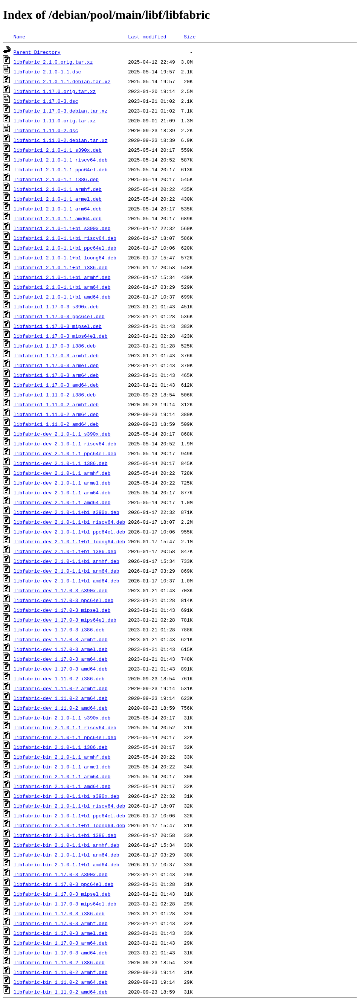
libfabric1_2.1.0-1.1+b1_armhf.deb (62, 277)
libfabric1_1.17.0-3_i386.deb (55, 345)
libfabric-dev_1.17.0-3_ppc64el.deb (63, 600)
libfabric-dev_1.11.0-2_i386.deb (59, 678)
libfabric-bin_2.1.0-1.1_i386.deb (61, 747)
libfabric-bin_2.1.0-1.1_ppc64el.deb (65, 737)
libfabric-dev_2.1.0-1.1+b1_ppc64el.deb (69, 531)
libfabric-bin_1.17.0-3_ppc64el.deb (63, 884)
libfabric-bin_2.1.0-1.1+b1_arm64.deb (66, 854)
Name (19, 36)
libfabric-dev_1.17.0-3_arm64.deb (61, 658)
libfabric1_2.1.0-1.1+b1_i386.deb (61, 267)
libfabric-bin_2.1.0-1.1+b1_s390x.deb (66, 796)
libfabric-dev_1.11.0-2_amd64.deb (61, 707)
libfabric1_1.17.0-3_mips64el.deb (61, 335)
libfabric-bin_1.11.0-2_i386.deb (59, 962)
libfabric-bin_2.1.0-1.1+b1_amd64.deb (66, 864)
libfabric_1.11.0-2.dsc (46, 130)
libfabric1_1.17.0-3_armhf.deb (56, 355)
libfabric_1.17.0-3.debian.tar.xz (61, 110)
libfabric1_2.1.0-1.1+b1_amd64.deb (62, 296)
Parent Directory (37, 52)
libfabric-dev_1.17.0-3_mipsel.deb (62, 610)
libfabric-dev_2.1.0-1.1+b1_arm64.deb (66, 570)
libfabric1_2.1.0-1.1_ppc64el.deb (61, 169)
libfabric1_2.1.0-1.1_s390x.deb (58, 149)
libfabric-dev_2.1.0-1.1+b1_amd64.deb (66, 580)
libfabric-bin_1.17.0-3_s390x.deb (61, 874)
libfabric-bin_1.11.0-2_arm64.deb (61, 982)
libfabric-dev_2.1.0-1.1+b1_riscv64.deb (69, 521)
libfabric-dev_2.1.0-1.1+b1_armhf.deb (66, 561)
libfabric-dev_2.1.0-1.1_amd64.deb (62, 502)
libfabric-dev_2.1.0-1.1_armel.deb (62, 482)
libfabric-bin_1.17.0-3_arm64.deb (61, 942)
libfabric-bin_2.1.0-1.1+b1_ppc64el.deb (69, 815)
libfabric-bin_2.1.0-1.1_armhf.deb (62, 756)
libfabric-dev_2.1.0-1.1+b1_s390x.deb (66, 512)
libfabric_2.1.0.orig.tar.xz (53, 61)
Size (189, 36)
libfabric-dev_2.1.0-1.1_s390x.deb (62, 433)
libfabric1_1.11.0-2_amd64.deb (56, 424)
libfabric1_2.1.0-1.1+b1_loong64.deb (65, 257)
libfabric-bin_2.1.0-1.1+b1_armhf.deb (66, 844)
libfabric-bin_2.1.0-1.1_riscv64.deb (65, 727)
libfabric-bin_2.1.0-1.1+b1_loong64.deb (69, 825)
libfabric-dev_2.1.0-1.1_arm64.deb (62, 492)
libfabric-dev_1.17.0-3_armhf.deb (61, 639)
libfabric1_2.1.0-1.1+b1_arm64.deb (62, 287)
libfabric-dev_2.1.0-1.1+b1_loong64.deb (69, 541)
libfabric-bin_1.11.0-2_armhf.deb (61, 972)
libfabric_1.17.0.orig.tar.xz (55, 91)
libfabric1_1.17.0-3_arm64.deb (56, 375)
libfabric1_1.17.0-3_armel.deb (56, 365)
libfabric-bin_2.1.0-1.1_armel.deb (62, 766)
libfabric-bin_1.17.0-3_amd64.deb (61, 952)
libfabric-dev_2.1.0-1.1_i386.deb (61, 463)
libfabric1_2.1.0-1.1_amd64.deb (58, 218)
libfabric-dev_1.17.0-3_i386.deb (59, 629)
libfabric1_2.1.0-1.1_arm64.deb (58, 208)
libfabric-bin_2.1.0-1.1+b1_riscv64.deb (69, 805)
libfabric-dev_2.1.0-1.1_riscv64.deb (65, 443)
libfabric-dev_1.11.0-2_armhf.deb (61, 688)
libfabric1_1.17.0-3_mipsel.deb (58, 326)
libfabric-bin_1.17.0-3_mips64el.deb (65, 903)
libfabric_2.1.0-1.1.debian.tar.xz (62, 81)
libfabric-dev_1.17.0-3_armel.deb (61, 649)
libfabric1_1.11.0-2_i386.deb (55, 394)
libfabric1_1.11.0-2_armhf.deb (56, 404)
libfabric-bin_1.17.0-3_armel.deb (61, 933)
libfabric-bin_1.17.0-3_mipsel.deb (62, 893)
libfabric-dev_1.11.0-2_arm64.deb (61, 698)
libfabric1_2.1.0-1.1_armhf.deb (58, 189)
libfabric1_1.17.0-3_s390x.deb (56, 306)
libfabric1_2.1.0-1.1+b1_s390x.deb (62, 228)
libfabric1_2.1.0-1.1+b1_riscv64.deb (65, 238)
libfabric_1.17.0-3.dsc (46, 101)
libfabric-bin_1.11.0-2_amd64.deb (61, 991)
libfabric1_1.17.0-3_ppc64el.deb (59, 316)
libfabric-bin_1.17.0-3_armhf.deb (61, 923)
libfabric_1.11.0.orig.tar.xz (55, 120)
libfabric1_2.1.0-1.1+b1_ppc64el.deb (65, 247)
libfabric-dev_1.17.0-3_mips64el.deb (65, 619)
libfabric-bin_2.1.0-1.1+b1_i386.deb (65, 835)
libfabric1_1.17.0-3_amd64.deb (56, 384)
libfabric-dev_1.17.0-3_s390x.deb (61, 590)
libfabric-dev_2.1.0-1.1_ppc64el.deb (65, 453)
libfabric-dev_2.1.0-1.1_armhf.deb (62, 472)
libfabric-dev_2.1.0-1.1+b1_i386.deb (65, 551)
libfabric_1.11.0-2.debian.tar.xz (61, 140)
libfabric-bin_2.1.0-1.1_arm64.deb (62, 776)
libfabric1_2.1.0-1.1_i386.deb (56, 179)
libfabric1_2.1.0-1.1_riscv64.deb (61, 159)
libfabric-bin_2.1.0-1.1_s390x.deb (62, 717)
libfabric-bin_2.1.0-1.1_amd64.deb (62, 786)
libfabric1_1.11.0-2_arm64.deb (56, 414)
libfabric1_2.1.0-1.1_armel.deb (58, 198)
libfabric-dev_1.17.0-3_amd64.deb (61, 668)
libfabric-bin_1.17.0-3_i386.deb (59, 913)
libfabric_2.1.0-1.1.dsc (47, 71)
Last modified (147, 36)
